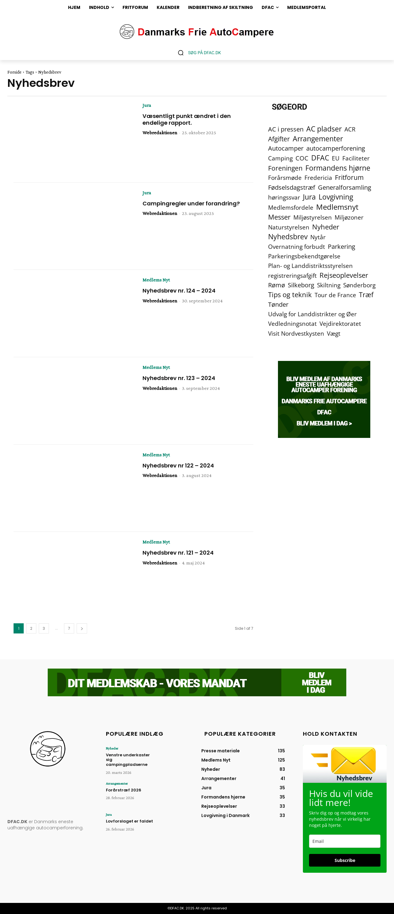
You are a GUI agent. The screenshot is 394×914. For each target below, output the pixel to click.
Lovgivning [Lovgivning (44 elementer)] (336, 197)
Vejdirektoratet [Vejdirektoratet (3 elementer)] (340, 324)
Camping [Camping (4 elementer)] (280, 158)
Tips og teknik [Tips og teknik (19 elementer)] (290, 294)
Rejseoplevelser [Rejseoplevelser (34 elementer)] (344, 275)
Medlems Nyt (156, 279)
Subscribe (345, 860)
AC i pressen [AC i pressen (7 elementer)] (286, 129)
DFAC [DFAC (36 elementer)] (320, 158)
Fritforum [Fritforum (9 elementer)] (349, 177)
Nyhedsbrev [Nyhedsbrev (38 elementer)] (288, 236)
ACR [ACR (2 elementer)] (350, 129)
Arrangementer (117, 783)
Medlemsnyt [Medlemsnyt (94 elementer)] (337, 207)
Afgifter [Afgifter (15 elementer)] (279, 138)
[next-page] (82, 628)
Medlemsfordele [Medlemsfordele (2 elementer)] (290, 207)
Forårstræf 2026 (123, 790)
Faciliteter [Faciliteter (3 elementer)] (356, 158)
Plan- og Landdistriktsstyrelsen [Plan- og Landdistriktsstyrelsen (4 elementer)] (310, 265)
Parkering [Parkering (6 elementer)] (341, 246)
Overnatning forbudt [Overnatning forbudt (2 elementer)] (296, 246)
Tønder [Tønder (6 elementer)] (278, 304)
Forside (14, 72)
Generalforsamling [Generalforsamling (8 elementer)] (344, 187)
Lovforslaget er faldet (129, 821)
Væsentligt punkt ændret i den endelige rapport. (187, 119)
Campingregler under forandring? (191, 203)
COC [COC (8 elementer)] (302, 158)
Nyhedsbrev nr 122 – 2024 (178, 465)
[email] (344, 841)
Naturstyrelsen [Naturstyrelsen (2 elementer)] (288, 227)
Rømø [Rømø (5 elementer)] (276, 285)
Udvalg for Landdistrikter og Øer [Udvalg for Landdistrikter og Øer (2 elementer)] (312, 314)
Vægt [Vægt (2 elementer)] (333, 333)
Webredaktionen (160, 132)
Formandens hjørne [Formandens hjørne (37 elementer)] (337, 168)
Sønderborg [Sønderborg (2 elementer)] (359, 285)
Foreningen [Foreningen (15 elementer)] (285, 168)
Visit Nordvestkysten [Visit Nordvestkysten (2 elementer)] (296, 333)
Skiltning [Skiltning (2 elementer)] (328, 285)
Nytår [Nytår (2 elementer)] (318, 237)
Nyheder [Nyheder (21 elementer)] (325, 227)
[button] (197, 52)
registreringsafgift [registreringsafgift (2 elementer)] (292, 275)
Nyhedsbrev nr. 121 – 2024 (178, 552)
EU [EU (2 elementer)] (336, 158)
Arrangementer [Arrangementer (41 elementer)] (318, 138)
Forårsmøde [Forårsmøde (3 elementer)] (285, 178)
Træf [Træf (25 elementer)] (366, 294)
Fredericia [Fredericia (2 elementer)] (318, 177)
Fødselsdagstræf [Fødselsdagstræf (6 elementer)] (291, 187)
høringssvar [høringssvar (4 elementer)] (284, 197)
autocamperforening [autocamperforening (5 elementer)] (335, 148)
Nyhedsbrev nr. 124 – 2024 (179, 290)
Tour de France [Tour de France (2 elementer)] (335, 295)
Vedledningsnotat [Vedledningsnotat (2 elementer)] (292, 323)
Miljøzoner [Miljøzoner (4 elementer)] (349, 217)
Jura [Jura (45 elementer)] (309, 197)
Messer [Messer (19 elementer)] (279, 217)
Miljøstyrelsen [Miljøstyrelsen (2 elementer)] (312, 217)
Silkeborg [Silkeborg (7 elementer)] (301, 285)
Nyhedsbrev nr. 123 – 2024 (179, 378)
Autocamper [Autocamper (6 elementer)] (286, 148)
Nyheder (112, 748)
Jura (147, 105)
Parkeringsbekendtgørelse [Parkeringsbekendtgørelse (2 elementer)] (304, 256)
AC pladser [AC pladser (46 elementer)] (324, 129)
